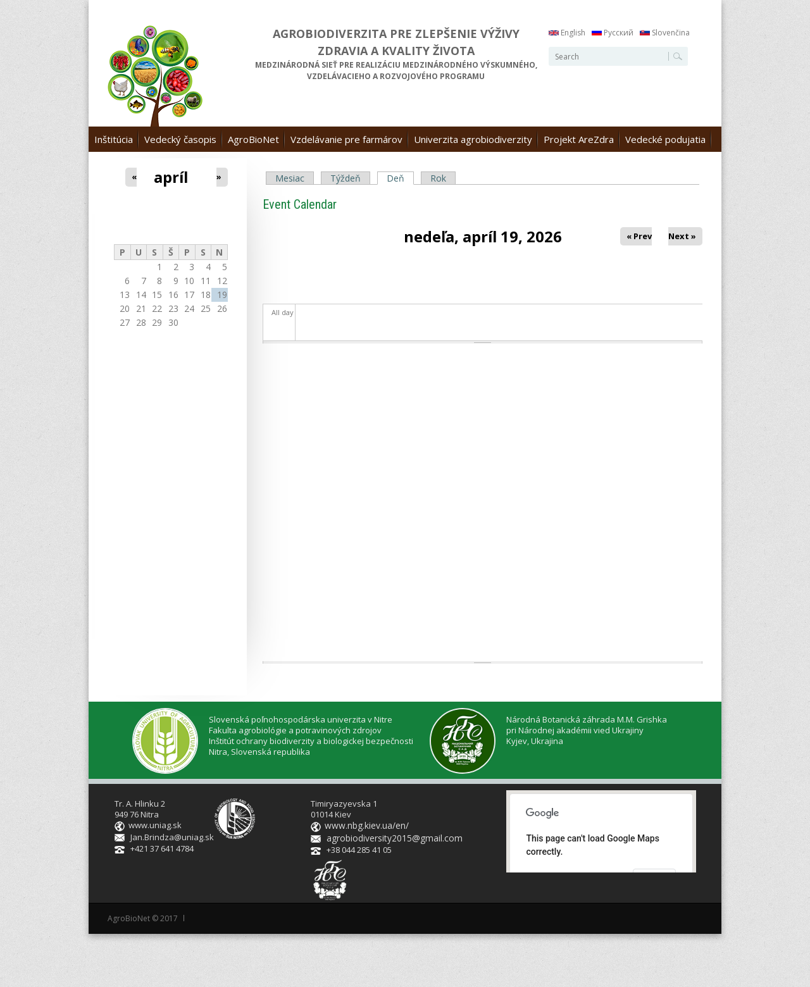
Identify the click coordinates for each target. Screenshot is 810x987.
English (567, 32)
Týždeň (345, 178)
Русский (612, 32)
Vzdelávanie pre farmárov (346, 139)
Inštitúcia (113, 139)
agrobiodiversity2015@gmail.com (389, 837)
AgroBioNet (253, 139)
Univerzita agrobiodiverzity (473, 139)
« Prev (639, 235)
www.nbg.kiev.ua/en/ (365, 825)
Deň (400, 178)
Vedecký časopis (180, 139)
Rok (438, 178)
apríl (171, 177)
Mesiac (289, 178)
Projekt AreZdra (579, 139)
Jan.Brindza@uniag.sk (172, 837)
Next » (683, 235)
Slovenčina (665, 32)
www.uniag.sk (155, 825)
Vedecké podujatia (665, 139)
